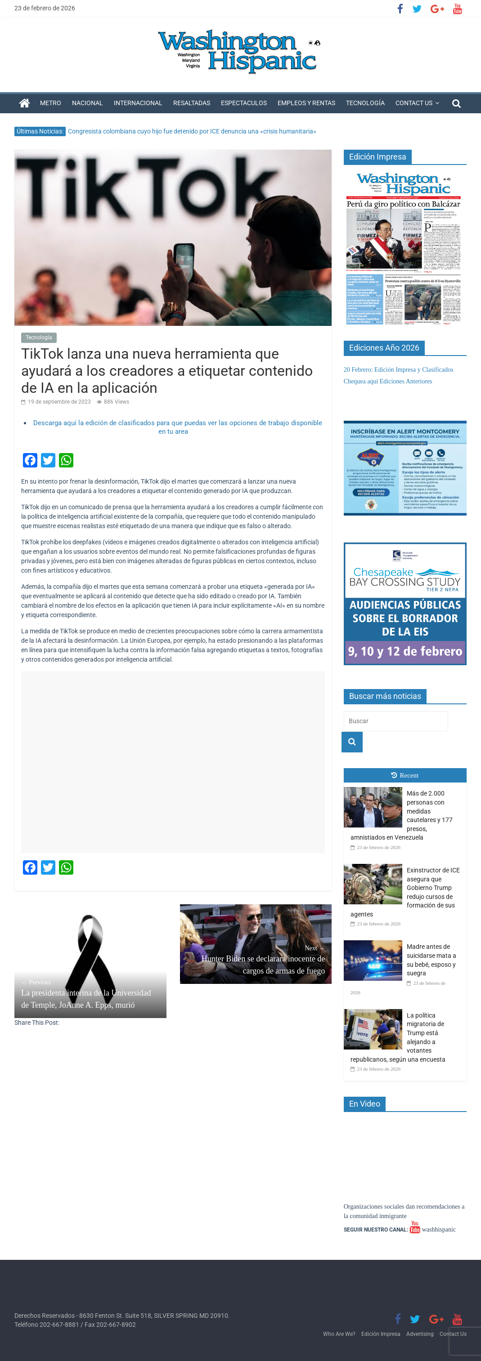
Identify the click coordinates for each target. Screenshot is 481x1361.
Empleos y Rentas (306, 103)
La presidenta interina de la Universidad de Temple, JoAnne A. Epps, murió (90, 994)
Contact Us (414, 103)
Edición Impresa (380, 1334)
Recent (404, 775)
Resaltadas (191, 103)
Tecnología (365, 103)
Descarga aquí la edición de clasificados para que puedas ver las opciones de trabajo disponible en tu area (177, 427)
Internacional (138, 103)
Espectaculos (244, 103)
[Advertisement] (173, 762)
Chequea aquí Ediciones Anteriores (388, 381)
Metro (50, 103)
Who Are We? (339, 1334)
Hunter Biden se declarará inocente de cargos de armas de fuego (256, 959)
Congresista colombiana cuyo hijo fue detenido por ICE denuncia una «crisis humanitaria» (192, 131)
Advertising (420, 1334)
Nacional (87, 103)
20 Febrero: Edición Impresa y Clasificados (399, 369)
